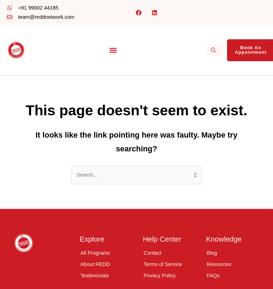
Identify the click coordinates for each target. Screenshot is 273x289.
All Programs (95, 253)
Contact (152, 253)
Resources (219, 264)
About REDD (95, 264)
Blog (212, 253)
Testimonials (95, 275)
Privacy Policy (160, 275)
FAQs (213, 275)
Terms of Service (163, 264)
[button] (113, 50)
